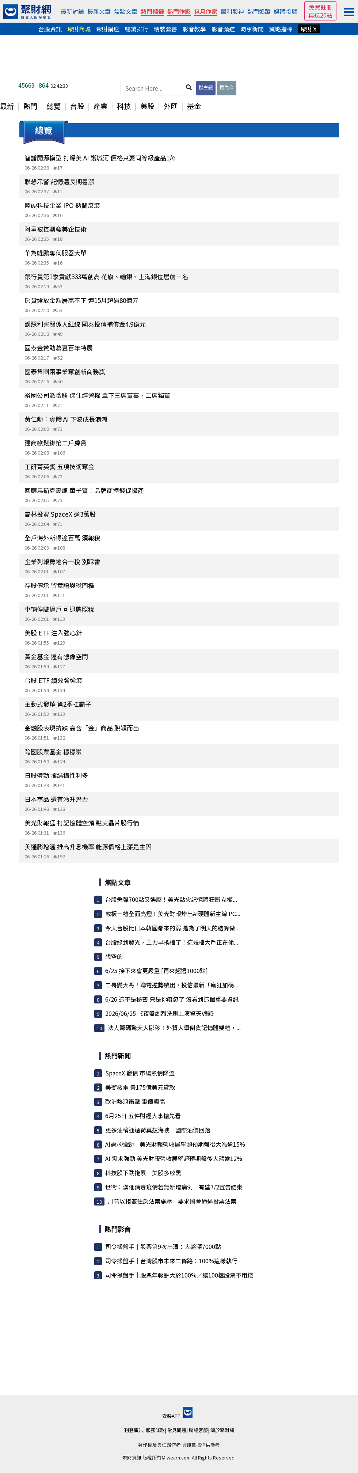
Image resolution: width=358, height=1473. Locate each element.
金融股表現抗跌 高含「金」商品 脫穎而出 (81, 727)
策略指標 (281, 28)
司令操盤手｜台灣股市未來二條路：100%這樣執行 (171, 1260)
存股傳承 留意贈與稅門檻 (59, 585)
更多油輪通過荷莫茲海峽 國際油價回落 (157, 1129)
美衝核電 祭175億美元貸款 (140, 1087)
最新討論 (72, 11)
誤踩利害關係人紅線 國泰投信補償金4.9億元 (85, 324)
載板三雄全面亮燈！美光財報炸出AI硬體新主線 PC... (172, 913)
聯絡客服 (198, 1430)
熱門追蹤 (259, 11)
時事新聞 (252, 28)
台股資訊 (50, 28)
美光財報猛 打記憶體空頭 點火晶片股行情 (81, 822)
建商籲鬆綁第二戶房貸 (55, 442)
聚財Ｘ (309, 28)
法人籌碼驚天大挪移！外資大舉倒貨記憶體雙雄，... (174, 1027)
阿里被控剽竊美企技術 (55, 229)
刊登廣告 (133, 1430)
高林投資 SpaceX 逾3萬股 (60, 514)
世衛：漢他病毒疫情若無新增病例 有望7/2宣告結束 (174, 1186)
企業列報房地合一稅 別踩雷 (62, 561)
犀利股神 (232, 11)
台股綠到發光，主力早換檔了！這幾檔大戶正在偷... (171, 942)
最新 (7, 106)
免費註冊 (320, 7)
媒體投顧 (285, 11)
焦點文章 (125, 11)
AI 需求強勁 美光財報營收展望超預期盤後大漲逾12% (173, 1158)
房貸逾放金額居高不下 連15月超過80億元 (81, 300)
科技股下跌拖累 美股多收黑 (143, 1172)
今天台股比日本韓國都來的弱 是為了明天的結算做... (172, 927)
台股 (77, 106)
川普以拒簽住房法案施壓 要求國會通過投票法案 (172, 1201)
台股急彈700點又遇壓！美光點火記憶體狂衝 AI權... (171, 899)
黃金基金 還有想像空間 (56, 656)
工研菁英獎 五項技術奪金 (59, 466)
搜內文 (227, 87)
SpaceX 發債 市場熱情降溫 (140, 1072)
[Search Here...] (157, 88)
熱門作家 (179, 11)
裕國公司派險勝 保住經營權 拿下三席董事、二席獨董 (97, 395)
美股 (147, 106)
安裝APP (177, 1415)
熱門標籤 (152, 11)
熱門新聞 (117, 1055)
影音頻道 (223, 28)
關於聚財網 (222, 1430)
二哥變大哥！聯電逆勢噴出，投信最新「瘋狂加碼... (171, 984)
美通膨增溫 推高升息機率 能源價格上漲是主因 (88, 846)
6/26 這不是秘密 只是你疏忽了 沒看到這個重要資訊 (172, 999)
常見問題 (176, 1430)
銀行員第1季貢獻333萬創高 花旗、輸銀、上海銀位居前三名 (106, 276)
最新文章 (99, 11)
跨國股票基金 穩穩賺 (53, 751)
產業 (100, 106)
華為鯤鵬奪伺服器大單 (55, 252)
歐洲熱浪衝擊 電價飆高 (135, 1101)
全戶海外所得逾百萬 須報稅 (62, 537)
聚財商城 (79, 28)
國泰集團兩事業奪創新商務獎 (64, 371)
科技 (124, 106)
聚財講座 (107, 28)
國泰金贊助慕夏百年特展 (58, 347)
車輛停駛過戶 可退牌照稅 (59, 609)
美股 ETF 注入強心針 (53, 632)
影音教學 (194, 28)
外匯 (171, 106)
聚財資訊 (131, 1457)
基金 (194, 106)
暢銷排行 (136, 28)
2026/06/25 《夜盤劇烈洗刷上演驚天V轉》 (161, 1013)
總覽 (54, 106)
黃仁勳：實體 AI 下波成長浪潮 (65, 419)
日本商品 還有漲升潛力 (56, 799)
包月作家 (205, 11)
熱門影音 (117, 1229)
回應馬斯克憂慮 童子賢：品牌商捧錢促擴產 (84, 490)
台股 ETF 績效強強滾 (53, 680)
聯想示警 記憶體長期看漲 (59, 181)
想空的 (114, 956)
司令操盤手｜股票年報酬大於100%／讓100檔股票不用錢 (179, 1275)
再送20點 (320, 15)
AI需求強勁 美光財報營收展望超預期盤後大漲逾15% (175, 1144)
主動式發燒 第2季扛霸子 (57, 704)
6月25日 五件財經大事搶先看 (143, 1115)
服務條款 (155, 1430)
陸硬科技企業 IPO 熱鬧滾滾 (62, 205)
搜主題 (206, 87)
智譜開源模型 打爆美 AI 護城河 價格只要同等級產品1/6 (99, 157)
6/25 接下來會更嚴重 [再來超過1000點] (156, 970)
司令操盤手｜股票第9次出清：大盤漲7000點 (163, 1246)
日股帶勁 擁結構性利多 (56, 775)
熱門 (30, 106)
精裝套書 (165, 28)
